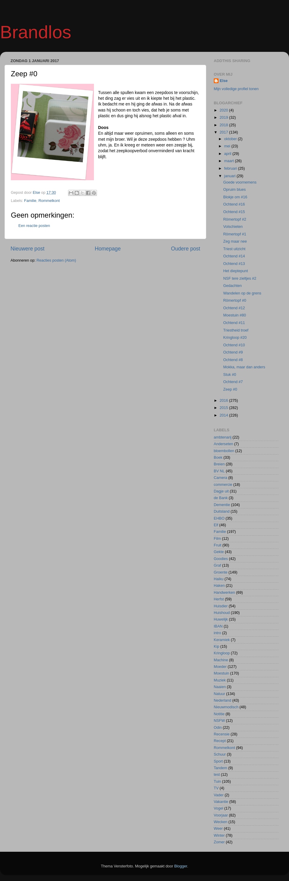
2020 (224, 110)
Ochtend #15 (234, 212)
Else (224, 81)
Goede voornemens (239, 182)
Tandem (220, 768)
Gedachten (232, 286)
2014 (224, 415)
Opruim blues (234, 189)
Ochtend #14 (234, 256)
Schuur (220, 754)
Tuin (217, 781)
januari (230, 176)
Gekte (219, 552)
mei (228, 146)
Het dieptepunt (235, 271)
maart (229, 161)
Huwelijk (221, 619)
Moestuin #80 (234, 315)
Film (217, 538)
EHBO (219, 518)
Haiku (218, 579)
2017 (224, 132)
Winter (219, 835)
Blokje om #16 (235, 197)
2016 (224, 400)
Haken (219, 586)
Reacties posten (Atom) (56, 260)
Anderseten (223, 444)
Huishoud (222, 613)
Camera (220, 478)
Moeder (220, 667)
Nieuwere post (28, 249)
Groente (221, 572)
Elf (216, 525)
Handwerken (224, 592)
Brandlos (35, 32)
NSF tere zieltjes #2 (239, 278)
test (217, 774)
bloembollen (224, 451)
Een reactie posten (34, 226)
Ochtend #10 (234, 345)
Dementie (222, 505)
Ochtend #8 (233, 360)
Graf (217, 565)
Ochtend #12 (234, 308)
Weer (218, 828)
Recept (220, 741)
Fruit (217, 545)
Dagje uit (221, 491)
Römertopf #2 (234, 219)
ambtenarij (223, 437)
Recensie (222, 734)
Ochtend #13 (234, 264)
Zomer (219, 842)
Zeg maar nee (235, 241)
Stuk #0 (229, 375)
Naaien (220, 687)
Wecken (220, 822)
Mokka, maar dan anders (244, 367)
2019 (224, 117)
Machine (221, 660)
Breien (219, 464)
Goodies (221, 559)
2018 (224, 125)
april (228, 154)
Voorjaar (221, 815)
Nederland (222, 700)
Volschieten (232, 227)
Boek (218, 457)
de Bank (221, 498)
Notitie (219, 714)
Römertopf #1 (234, 234)
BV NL (219, 471)
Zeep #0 (230, 389)
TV (216, 788)
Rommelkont (49, 201)
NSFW (219, 721)
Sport (218, 761)
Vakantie (221, 802)
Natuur (219, 694)
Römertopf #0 (234, 300)
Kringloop (222, 653)
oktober (231, 139)
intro (217, 633)
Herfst (219, 599)
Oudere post (185, 249)
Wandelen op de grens (242, 293)
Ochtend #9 (233, 352)
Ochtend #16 (234, 204)
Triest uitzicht (234, 249)
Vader (219, 795)
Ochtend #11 (234, 323)
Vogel (218, 808)
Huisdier (221, 606)
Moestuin (221, 673)
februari (231, 168)
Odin (218, 727)
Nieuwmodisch (226, 707)
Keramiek (222, 640)
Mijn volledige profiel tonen (236, 89)
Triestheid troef (235, 330)
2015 (224, 408)
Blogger (180, 866)
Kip (216, 646)
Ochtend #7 (233, 382)
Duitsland (222, 511)
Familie (30, 201)
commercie (223, 485)
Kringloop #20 (235, 337)
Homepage (108, 249)
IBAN (218, 626)
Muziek (220, 680)
